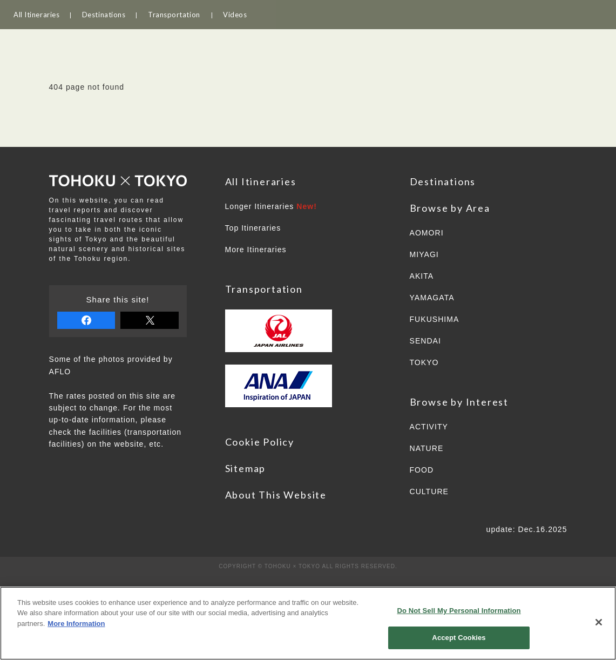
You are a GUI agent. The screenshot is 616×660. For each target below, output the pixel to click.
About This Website (276, 495)
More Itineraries (256, 249)
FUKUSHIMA (434, 319)
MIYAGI (424, 254)
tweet (149, 320)
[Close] (599, 622)
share (86, 320)
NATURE (427, 448)
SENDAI (425, 340)
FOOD (422, 470)
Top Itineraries (253, 228)
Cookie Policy (259, 442)
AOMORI (427, 232)
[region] (308, 623)
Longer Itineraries (271, 206)
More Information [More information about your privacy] (76, 623)
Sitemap (245, 468)
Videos (235, 14)
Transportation (174, 14)
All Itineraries (36, 14)
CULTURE (429, 491)
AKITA (422, 276)
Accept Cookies (458, 638)
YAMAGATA (432, 297)
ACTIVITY (429, 426)
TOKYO (424, 362)
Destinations (104, 14)
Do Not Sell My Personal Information (458, 611)
